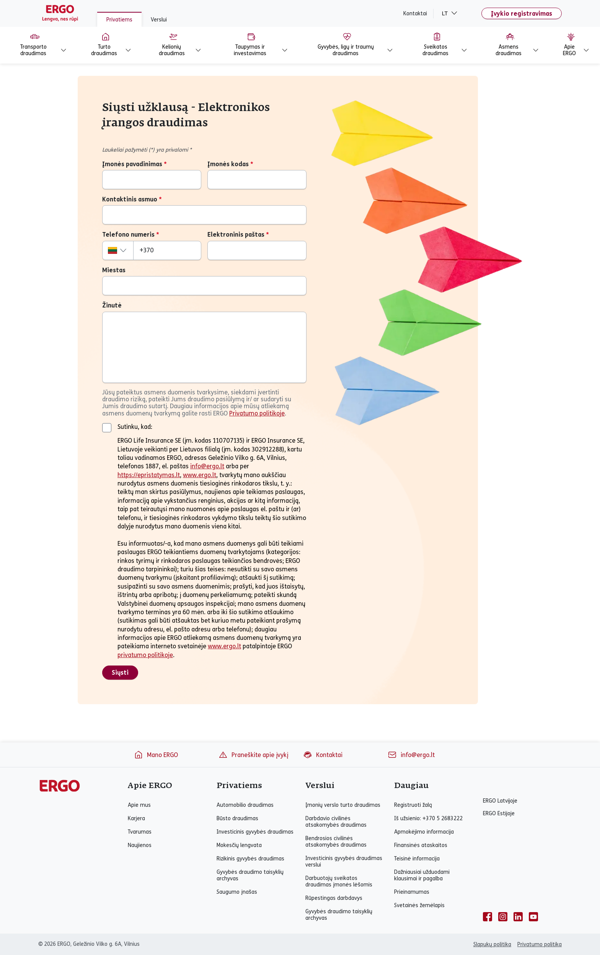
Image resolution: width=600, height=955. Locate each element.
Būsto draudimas (237, 818)
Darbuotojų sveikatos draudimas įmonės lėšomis (338, 881)
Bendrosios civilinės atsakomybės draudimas (336, 841)
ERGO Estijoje (499, 813)
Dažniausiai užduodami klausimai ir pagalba (422, 875)
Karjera (136, 818)
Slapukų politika (492, 944)
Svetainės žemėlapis (419, 905)
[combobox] (118, 250)
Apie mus (139, 805)
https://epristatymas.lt (148, 475)
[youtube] (533, 916)
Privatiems (119, 19)
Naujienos (140, 845)
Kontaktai (415, 13)
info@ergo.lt (207, 466)
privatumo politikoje (145, 655)
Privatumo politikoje (257, 413)
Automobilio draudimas (245, 805)
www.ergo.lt (199, 475)
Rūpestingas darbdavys (333, 898)
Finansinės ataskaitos (420, 845)
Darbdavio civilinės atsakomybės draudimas (336, 821)
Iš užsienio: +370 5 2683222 (428, 818)
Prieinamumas (411, 892)
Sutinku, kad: (134, 426)
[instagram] (502, 916)
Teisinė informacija (417, 858)
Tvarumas (140, 832)
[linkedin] (518, 916)
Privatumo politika (539, 944)
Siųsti (120, 672)
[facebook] (487, 916)
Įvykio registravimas (521, 13)
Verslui (159, 19)
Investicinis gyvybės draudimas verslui (343, 861)
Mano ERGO (156, 754)
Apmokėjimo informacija (424, 832)
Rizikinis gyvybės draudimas (250, 858)
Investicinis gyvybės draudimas (255, 832)
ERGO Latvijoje (500, 801)
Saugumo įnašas (237, 892)
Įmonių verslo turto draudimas (342, 805)
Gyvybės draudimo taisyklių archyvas (250, 875)
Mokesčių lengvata (239, 845)
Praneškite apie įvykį (253, 754)
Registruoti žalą (413, 805)
